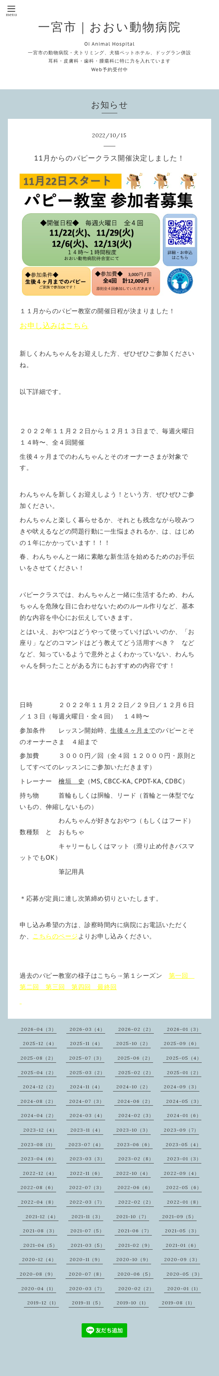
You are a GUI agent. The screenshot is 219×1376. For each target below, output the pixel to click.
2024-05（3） (184, 1101)
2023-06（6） (135, 1144)
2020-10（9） (133, 1259)
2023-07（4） (86, 1144)
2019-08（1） (178, 1303)
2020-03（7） (87, 1288)
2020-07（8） (86, 1274)
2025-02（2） (136, 1072)
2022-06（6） (135, 1187)
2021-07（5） (87, 1231)
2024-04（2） (39, 1115)
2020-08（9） (38, 1274)
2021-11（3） (87, 1216)
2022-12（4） (40, 1173)
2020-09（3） (182, 1259)
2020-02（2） (136, 1288)
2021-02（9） (135, 1245)
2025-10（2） (133, 1043)
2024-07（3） (86, 1101)
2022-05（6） (184, 1187)
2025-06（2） (135, 1058)
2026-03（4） (87, 1029)
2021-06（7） (135, 1231)
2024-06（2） (135, 1101)
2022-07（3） (86, 1187)
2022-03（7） (87, 1202)
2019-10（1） (133, 1303)
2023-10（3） (133, 1130)
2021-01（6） (182, 1245)
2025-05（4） (184, 1058)
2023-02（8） (136, 1159)
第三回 (55, 987)
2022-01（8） (184, 1202)
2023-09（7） (181, 1130)
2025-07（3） (86, 1058)
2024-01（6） (184, 1115)
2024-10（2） (133, 1087)
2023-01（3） (184, 1159)
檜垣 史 (71, 781)
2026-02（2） (136, 1029)
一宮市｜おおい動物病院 (109, 26)
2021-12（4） (42, 1216)
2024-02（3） (136, 1115)
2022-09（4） (181, 1173)
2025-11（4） (86, 1043)
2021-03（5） (88, 1245)
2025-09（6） (181, 1043)
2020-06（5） (135, 1274)
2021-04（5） (40, 1245)
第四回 (81, 987)
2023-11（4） (86, 1130)
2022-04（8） (39, 1202)
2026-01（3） (184, 1029)
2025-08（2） (38, 1058)
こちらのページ (55, 936)
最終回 (107, 987)
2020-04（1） (38, 1288)
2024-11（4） (86, 1087)
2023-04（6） (39, 1159)
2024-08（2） (38, 1101)
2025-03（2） (87, 1072)
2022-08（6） (38, 1187)
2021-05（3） (182, 1231)
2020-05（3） (184, 1274)
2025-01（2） (184, 1072)
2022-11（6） (86, 1173)
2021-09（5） (179, 1216)
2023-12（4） (40, 1130)
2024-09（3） (181, 1087)
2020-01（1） (184, 1288)
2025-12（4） (40, 1043)
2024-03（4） (87, 1115)
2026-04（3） (39, 1029)
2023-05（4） (183, 1144)
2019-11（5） (88, 1303)
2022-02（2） (136, 1202)
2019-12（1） (43, 1303)
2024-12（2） (40, 1087)
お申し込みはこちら (54, 325)
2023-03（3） (87, 1159)
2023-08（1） (38, 1144)
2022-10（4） (133, 1173)
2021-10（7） (132, 1216)
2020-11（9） (86, 1259)
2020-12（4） (39, 1259)
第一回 (178, 975)
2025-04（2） (39, 1072)
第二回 (29, 987)
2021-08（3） (40, 1231)
